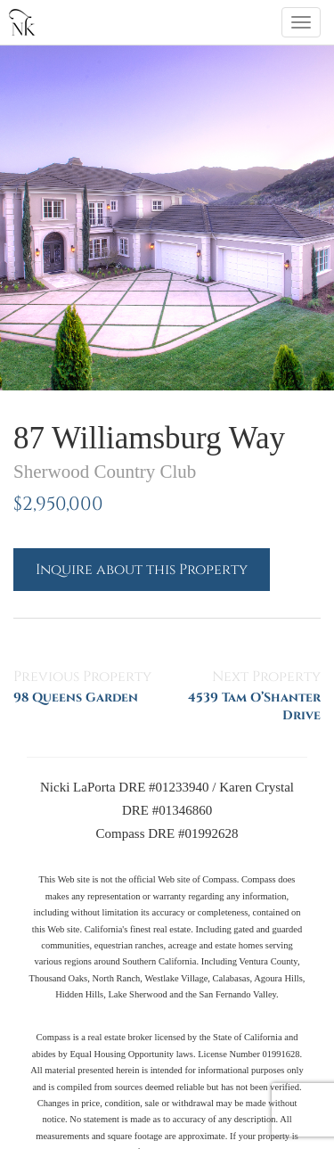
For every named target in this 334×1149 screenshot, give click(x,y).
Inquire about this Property (142, 569)
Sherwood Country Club (104, 471)
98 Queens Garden (75, 697)
